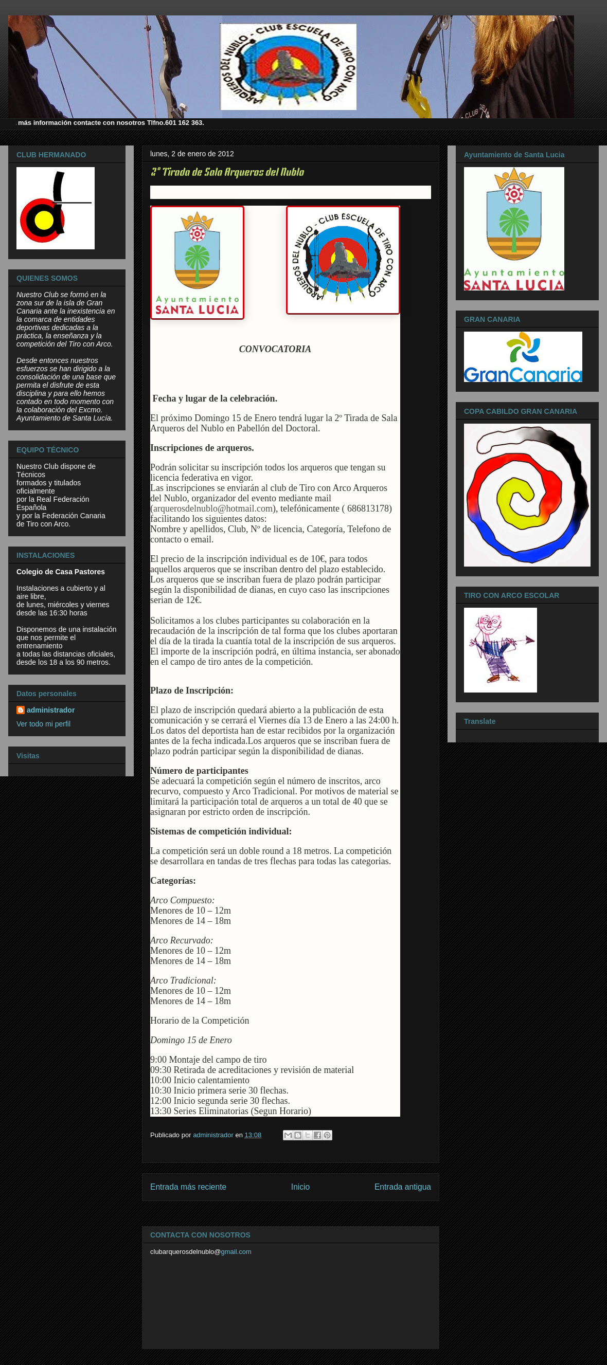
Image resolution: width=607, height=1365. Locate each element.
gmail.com (236, 1251)
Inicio (300, 1186)
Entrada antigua (402, 1186)
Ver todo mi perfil (43, 724)
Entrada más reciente (188, 1186)
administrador (51, 710)
